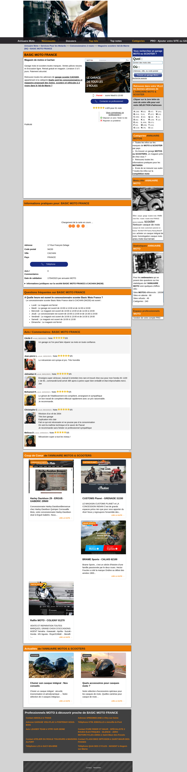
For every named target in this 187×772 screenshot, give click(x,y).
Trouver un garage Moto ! (148, 75)
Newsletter (97, 767)
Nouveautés (48, 40)
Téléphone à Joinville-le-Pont (100, 722)
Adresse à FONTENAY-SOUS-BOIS (50, 723)
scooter (149, 221)
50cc (135, 216)
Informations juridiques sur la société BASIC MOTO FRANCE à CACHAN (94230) (65, 283)
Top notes (116, 40)
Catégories (138, 40)
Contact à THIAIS (38, 718)
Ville (26, 253)
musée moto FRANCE (152, 218)
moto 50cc (136, 218)
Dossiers (71, 40)
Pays (26, 257)
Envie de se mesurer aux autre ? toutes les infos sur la (148, 171)
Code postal (30, 249)
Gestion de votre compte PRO (146, 318)
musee (142, 218)
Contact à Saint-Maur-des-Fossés (101, 732)
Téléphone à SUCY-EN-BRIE (41, 746)
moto (159, 216)
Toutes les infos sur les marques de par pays (147, 145)
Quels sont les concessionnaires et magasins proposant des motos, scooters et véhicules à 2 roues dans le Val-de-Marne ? (53, 83)
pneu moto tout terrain (144, 239)
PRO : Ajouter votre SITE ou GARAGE (161, 40)
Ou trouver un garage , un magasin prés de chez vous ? (148, 154)
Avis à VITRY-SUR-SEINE (45, 729)
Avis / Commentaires (31, 272)
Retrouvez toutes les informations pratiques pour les (146, 162)
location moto (152, 216)
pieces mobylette (138, 222)
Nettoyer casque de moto (146, 224)
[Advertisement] (135, 21)
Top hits (93, 40)
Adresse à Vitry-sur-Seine (98, 718)
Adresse (28, 245)
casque (139, 216)
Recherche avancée (140, 78)
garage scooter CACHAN (67, 77)
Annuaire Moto (26, 40)
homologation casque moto (150, 236)
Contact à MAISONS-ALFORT (51, 740)
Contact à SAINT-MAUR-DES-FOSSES (104, 740)
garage (145, 216)
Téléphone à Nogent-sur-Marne (102, 747)
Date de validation (33, 278)
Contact (89, 767)
